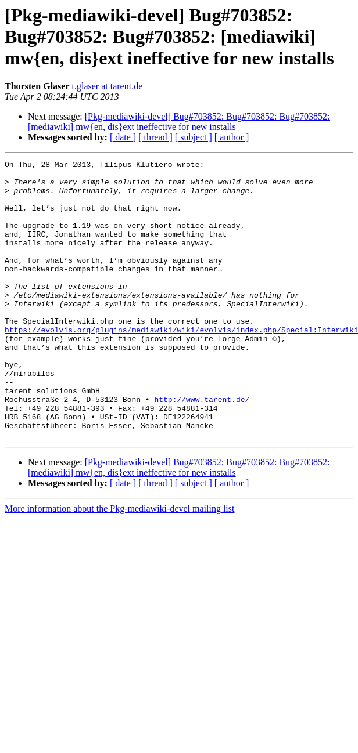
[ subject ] (193, 137)
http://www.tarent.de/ (201, 448)
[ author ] (231, 137)
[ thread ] (155, 137)
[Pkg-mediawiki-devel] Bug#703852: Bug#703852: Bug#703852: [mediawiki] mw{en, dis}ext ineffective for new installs (179, 121)
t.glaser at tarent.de (107, 86)
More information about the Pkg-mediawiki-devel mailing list (119, 564)
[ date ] (123, 137)
